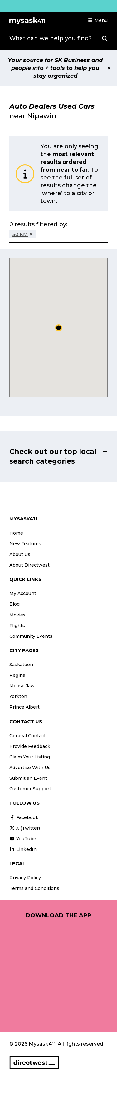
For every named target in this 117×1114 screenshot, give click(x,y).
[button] (98, 20)
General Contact (27, 736)
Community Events (30, 636)
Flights (17, 625)
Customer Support (30, 789)
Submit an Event (28, 778)
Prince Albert (24, 707)
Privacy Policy (25, 878)
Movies (17, 615)
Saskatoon (21, 664)
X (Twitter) (24, 828)
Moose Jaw (22, 686)
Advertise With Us (30, 767)
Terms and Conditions (34, 888)
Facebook (23, 817)
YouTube (22, 839)
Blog (14, 604)
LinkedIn (23, 849)
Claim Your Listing (29, 757)
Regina (17, 675)
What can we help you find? (50, 38)
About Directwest (29, 565)
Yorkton (18, 696)
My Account (22, 593)
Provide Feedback (29, 746)
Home (16, 533)
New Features (25, 544)
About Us (19, 554)
